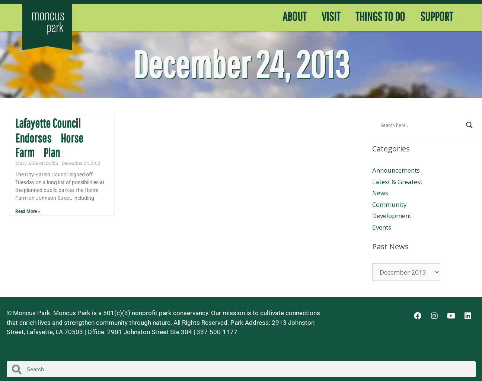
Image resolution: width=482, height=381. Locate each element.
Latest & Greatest (397, 181)
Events (381, 227)
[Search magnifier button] (469, 125)
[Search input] (421, 125)
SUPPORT (436, 16)
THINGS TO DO (380, 16)
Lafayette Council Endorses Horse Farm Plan (49, 138)
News (380, 193)
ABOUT (294, 16)
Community (389, 204)
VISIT (331, 16)
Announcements (396, 170)
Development (391, 215)
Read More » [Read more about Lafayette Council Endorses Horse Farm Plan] (27, 211)
